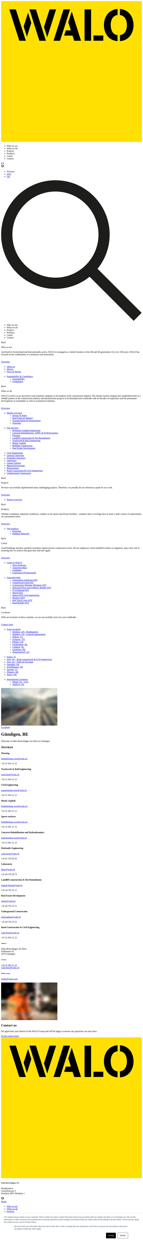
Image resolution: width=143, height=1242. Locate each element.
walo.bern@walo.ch (10, 774)
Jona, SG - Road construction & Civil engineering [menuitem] (29, 659)
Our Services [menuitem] (12, 428)
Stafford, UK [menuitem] (18, 684)
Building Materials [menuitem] (20, 533)
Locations (5, 727)
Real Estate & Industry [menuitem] (22, 418)
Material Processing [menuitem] (16, 465)
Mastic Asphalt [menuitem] (19, 443)
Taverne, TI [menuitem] (12, 669)
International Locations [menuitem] (17, 679)
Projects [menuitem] (10, 1211)
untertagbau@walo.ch (11, 917)
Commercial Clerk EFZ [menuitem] (23, 582)
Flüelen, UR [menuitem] (17, 642)
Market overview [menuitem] (14, 413)
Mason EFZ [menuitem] (17, 593)
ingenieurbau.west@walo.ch (14, 790)
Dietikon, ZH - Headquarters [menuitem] (25, 632)
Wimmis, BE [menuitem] (12, 672)
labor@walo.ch (8, 869)
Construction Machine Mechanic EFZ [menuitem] (29, 585)
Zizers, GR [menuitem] (12, 674)
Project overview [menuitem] (14, 499)
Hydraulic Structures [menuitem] (16, 458)
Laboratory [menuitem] (12, 460)
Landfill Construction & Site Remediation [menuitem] (31, 438)
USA (9, 174)
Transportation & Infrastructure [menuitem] (26, 420)
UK (8, 176)
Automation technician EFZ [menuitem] (25, 580)
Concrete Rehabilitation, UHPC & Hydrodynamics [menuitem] (35, 433)
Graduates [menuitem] (17, 570)
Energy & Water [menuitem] (19, 415)
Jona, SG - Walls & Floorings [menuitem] (20, 662)
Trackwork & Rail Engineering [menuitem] (26, 440)
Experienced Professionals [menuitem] (24, 573)
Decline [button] (123, 1236)
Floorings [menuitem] (16, 423)
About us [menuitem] (11, 366)
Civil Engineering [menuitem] (15, 453)
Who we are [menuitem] (12, 1206)
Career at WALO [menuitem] (14, 562)
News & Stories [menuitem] (14, 371)
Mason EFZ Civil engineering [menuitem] (25, 595)
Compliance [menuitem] (17, 381)
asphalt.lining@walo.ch (11, 885)
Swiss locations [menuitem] (14, 629)
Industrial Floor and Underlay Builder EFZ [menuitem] (31, 587)
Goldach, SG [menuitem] (18, 647)
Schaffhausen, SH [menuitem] (15, 667)
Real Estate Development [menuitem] (23, 448)
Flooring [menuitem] (16, 435)
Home (4, 1201)
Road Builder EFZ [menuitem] (20, 603)
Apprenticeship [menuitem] (14, 577)
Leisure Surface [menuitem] (14, 463)
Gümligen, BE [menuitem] (18, 649)
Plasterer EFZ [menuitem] (18, 598)
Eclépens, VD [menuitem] (18, 639)
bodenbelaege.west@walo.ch (14, 758)
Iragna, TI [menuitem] (11, 657)
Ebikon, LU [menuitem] (17, 637)
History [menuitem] (10, 369)
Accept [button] (111, 1236)
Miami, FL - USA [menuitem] (20, 682)
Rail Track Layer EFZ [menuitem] (22, 600)
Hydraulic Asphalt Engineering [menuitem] (26, 430)
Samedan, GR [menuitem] (13, 664)
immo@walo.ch (8, 901)
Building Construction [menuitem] (22, 445)
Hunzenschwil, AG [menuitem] (21, 652)
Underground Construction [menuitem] (19, 473)
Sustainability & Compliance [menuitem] (20, 376)
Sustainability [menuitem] (18, 379)
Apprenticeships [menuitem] (19, 568)
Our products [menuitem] (13, 528)
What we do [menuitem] (12, 1209)
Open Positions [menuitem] (19, 565)
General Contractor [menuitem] (15, 455)
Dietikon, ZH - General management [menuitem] (28, 634)
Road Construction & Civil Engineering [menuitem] (25, 470)
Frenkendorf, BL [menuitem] (20, 644)
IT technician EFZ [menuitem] (20, 590)
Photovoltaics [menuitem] (13, 468)
